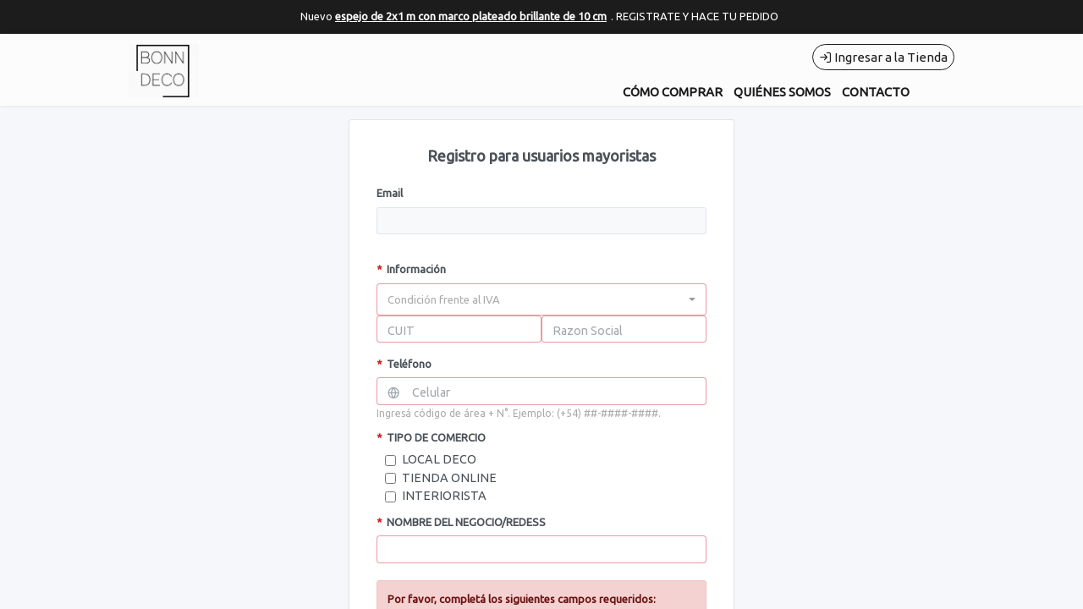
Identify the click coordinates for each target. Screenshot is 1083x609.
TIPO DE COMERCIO (431, 437)
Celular (431, 392)
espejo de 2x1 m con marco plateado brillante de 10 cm (471, 16)
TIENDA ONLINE (449, 478)
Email (390, 193)
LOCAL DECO (439, 459)
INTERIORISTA (444, 495)
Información (411, 269)
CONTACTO (876, 92)
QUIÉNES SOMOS (782, 92)
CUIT (401, 330)
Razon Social (587, 330)
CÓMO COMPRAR (673, 92)
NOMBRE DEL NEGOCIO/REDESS (461, 522)
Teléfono (404, 364)
